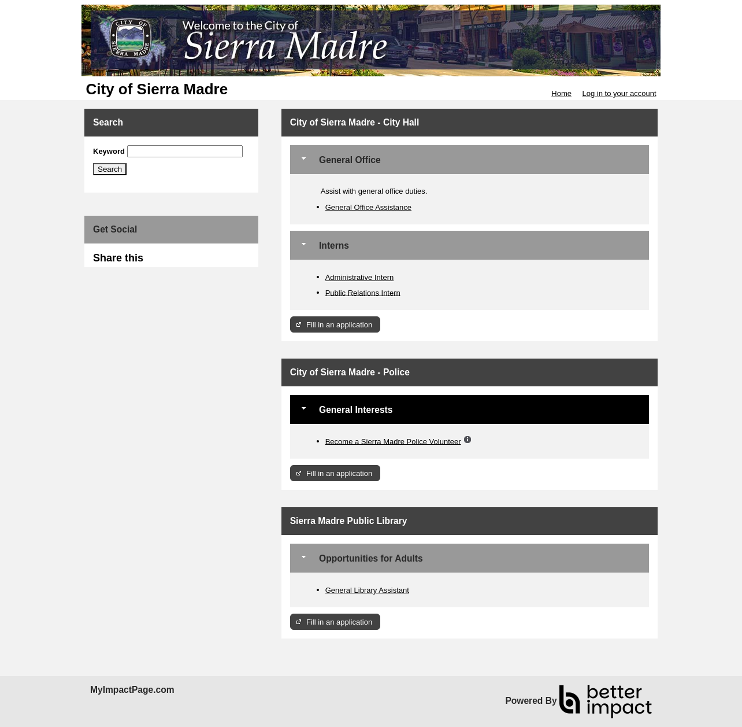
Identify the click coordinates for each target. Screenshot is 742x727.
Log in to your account (619, 93)
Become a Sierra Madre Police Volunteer (393, 441)
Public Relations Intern (362, 292)
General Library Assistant (367, 589)
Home (561, 93)
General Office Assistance (368, 206)
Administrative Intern (359, 277)
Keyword (109, 151)
